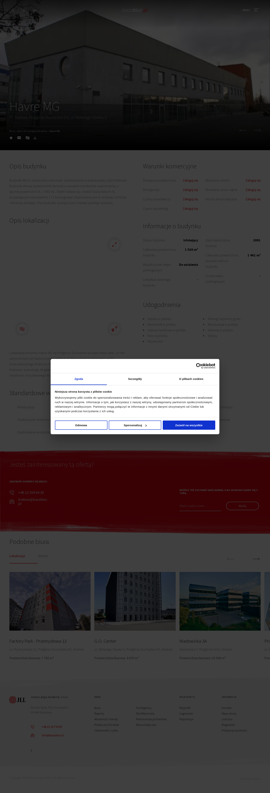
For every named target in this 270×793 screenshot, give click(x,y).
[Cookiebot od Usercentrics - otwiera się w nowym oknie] (198, 366)
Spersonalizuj (135, 425)
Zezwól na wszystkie (189, 425)
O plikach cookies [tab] (191, 378)
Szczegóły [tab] (135, 378)
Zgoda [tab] (78, 378)
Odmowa (81, 425)
